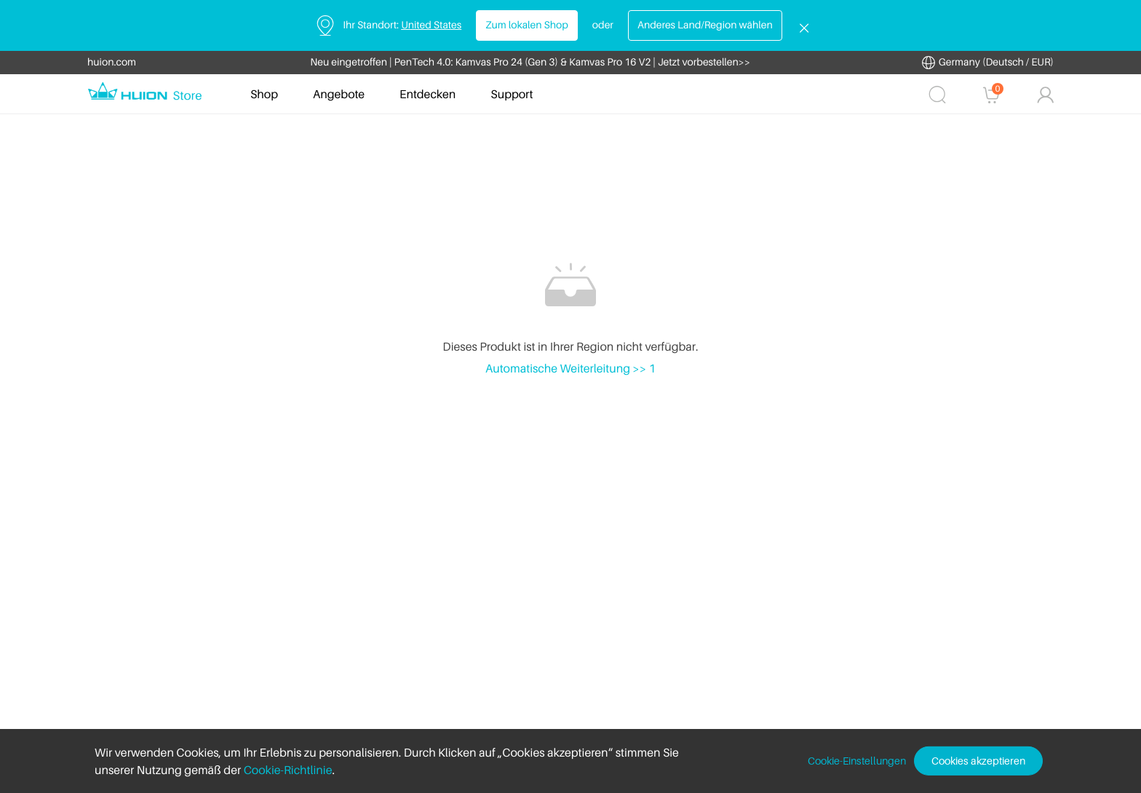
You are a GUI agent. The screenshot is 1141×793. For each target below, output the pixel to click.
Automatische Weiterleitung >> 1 (570, 368)
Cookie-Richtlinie (288, 769)
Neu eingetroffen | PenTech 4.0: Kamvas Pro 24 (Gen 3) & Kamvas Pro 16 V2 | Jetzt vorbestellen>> (530, 62)
